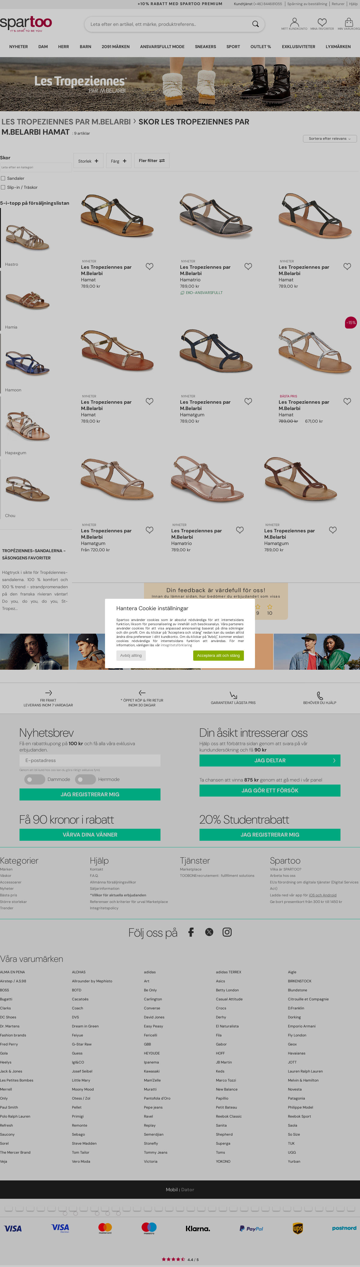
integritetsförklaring (176, 645)
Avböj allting (131, 655)
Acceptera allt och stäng (218, 655)
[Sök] (256, 24)
